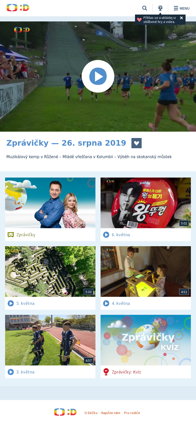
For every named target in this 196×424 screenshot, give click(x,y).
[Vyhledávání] (144, 8)
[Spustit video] (98, 76)
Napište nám (110, 412)
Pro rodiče (132, 412)
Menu (181, 8)
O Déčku (90, 412)
